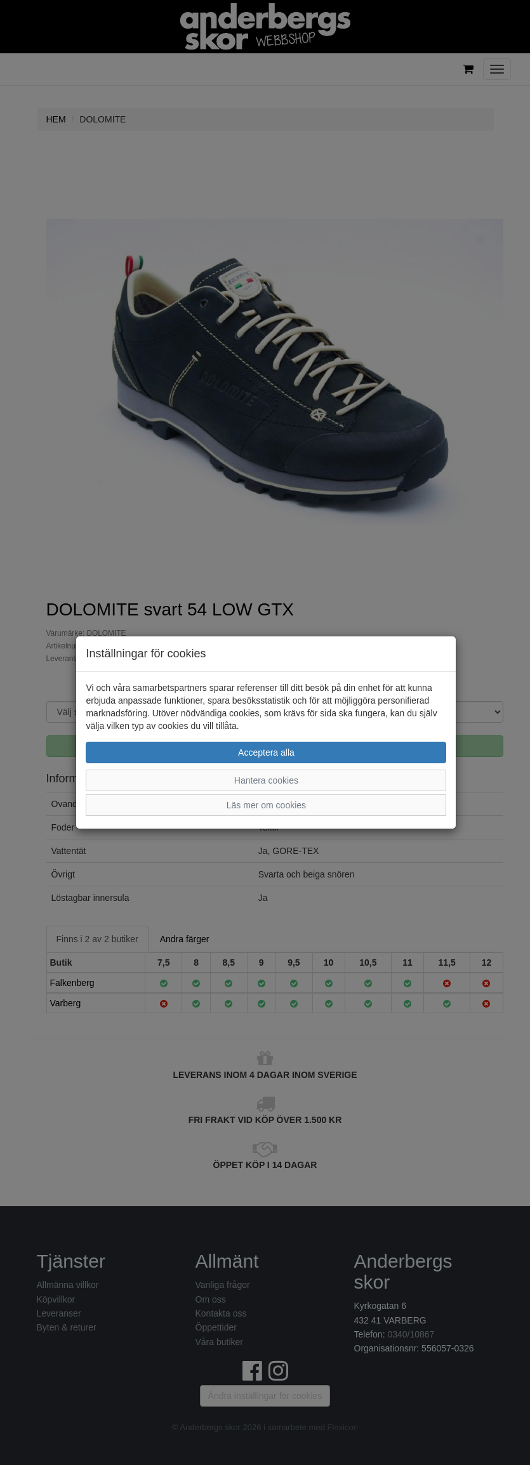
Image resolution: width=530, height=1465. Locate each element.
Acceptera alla (266, 752)
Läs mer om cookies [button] (266, 805)
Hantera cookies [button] (266, 780)
